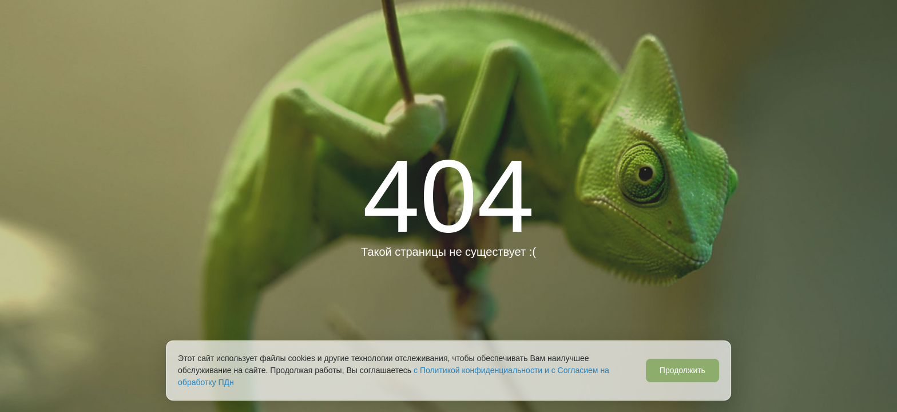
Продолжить (682, 370)
